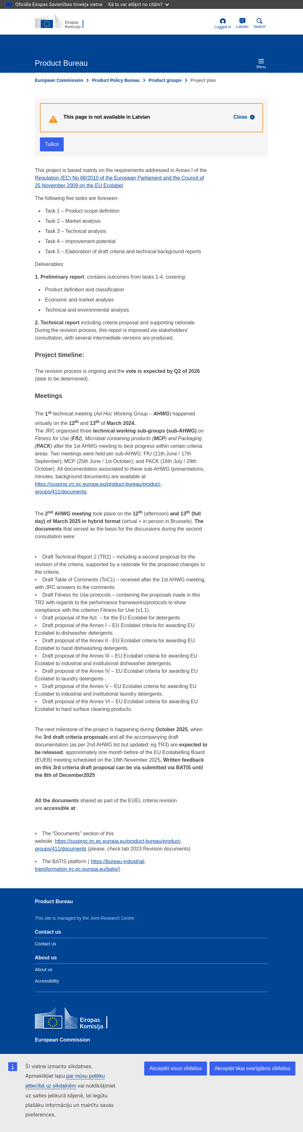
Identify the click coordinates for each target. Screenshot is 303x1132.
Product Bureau (54, 901)
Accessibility (47, 980)
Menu (261, 63)
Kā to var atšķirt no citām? (138, 4)
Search (260, 23)
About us (43, 969)
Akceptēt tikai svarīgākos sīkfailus (252, 1068)
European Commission (59, 80)
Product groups (165, 80)
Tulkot (52, 144)
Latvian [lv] (242, 23)
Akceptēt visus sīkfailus (175, 1068)
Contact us (45, 943)
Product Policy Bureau (115, 80)
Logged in (223, 23)
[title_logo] (65, 21)
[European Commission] (81, 1019)
